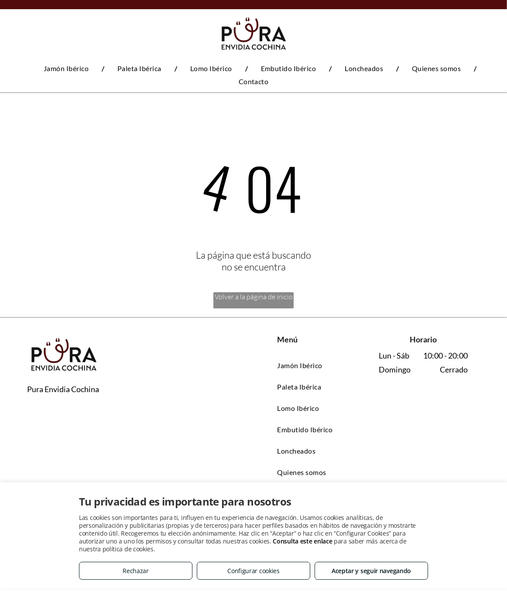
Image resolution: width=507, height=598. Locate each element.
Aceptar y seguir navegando (371, 571)
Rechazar (136, 571)
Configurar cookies (253, 571)
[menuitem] (67, 68)
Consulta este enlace (302, 541)
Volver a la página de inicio (254, 296)
